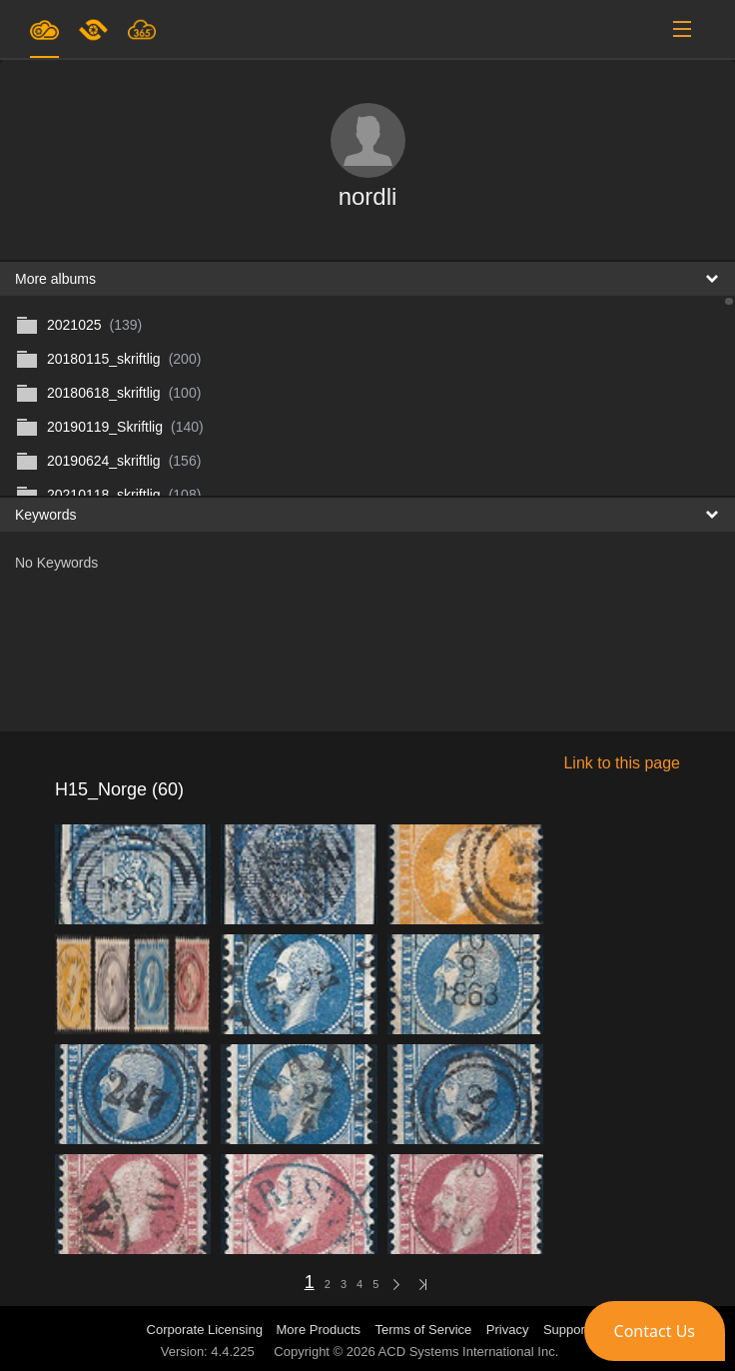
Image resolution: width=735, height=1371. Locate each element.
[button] (654, 1331)
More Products (319, 1329)
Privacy (507, 1329)
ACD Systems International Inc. (468, 1351)
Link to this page (621, 762)
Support (566, 1329)
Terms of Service (423, 1329)
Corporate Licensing (207, 1329)
